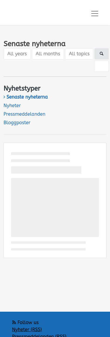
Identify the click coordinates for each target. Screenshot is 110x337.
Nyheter (12, 105)
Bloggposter (17, 122)
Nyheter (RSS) (27, 329)
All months (48, 54)
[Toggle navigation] (95, 13)
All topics (79, 54)
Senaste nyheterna (27, 97)
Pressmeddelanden (24, 114)
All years (17, 54)
